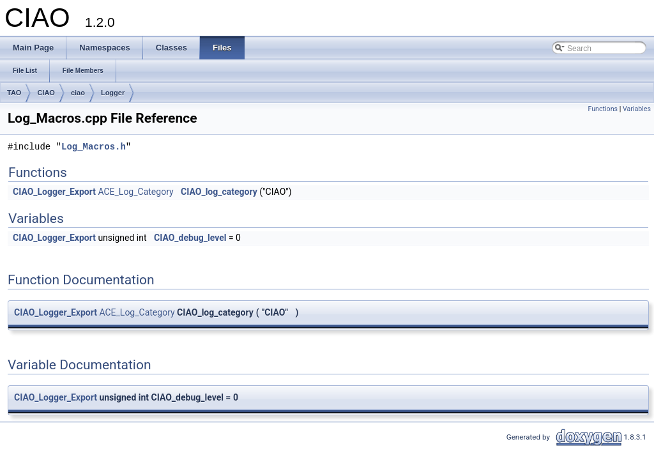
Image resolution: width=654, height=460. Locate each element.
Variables (637, 109)
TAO (14, 92)
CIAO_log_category (219, 192)
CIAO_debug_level (190, 238)
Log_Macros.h (93, 147)
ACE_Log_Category (135, 192)
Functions (603, 109)
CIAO (46, 92)
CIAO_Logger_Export (54, 192)
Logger (113, 92)
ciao (78, 92)
